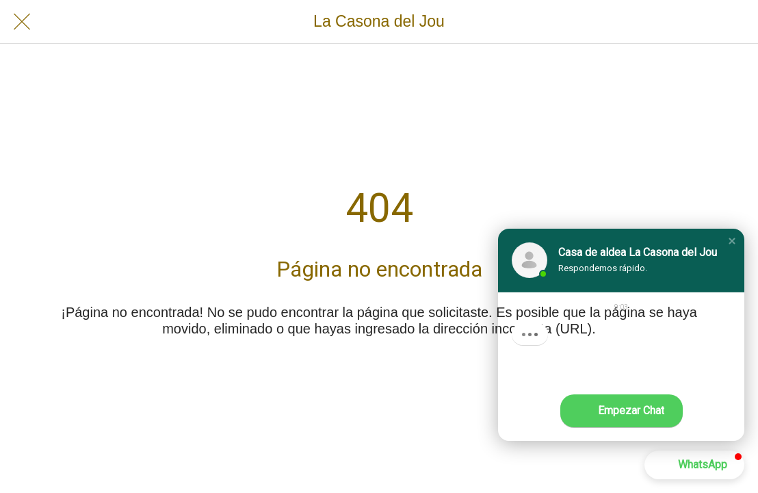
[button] (732, 241)
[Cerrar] (22, 22)
